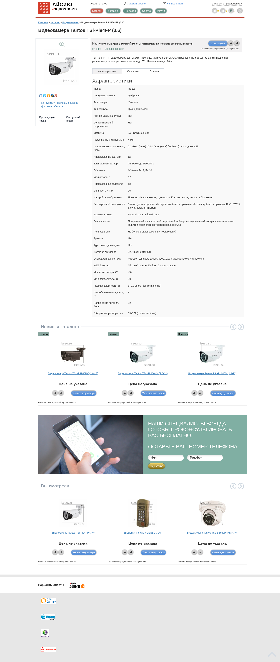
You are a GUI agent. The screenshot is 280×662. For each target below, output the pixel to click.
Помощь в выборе (67, 102)
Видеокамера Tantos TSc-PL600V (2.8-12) (212, 373)
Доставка (113, 10)
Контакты (130, 10)
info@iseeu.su (211, 628)
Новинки (155, 621)
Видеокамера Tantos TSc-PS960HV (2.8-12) (73, 373)
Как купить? (48, 102)
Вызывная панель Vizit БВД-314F (143, 532)
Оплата (146, 10)
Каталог (96, 10)
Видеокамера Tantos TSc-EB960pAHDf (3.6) (212, 532)
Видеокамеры (70, 22)
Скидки (49, 629)
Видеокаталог (158, 614)
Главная (43, 22)
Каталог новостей (108, 614)
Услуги (161, 10)
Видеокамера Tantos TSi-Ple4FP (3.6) (73, 532)
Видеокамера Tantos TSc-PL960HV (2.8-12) (143, 373)
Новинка (44, 334)
